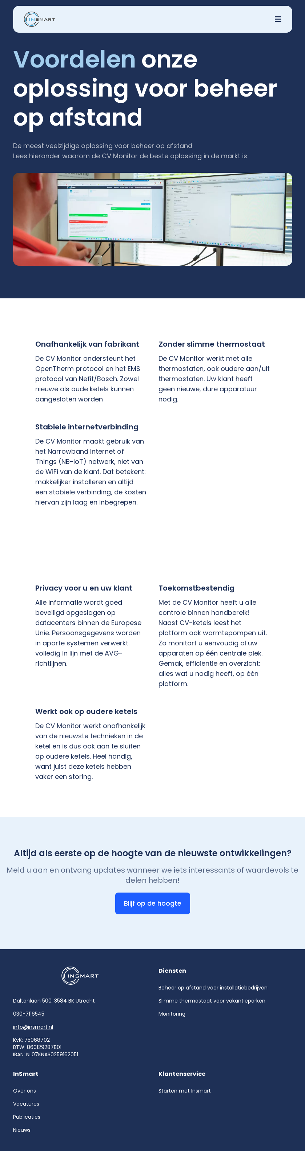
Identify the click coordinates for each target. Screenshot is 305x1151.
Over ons (24, 1090)
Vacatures (26, 1103)
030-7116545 (28, 1013)
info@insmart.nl (33, 1026)
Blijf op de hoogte (152, 903)
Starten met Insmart (184, 1090)
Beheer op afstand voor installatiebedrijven (213, 987)
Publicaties (26, 1117)
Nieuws (22, 1130)
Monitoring (171, 1013)
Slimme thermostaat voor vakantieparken (211, 1000)
